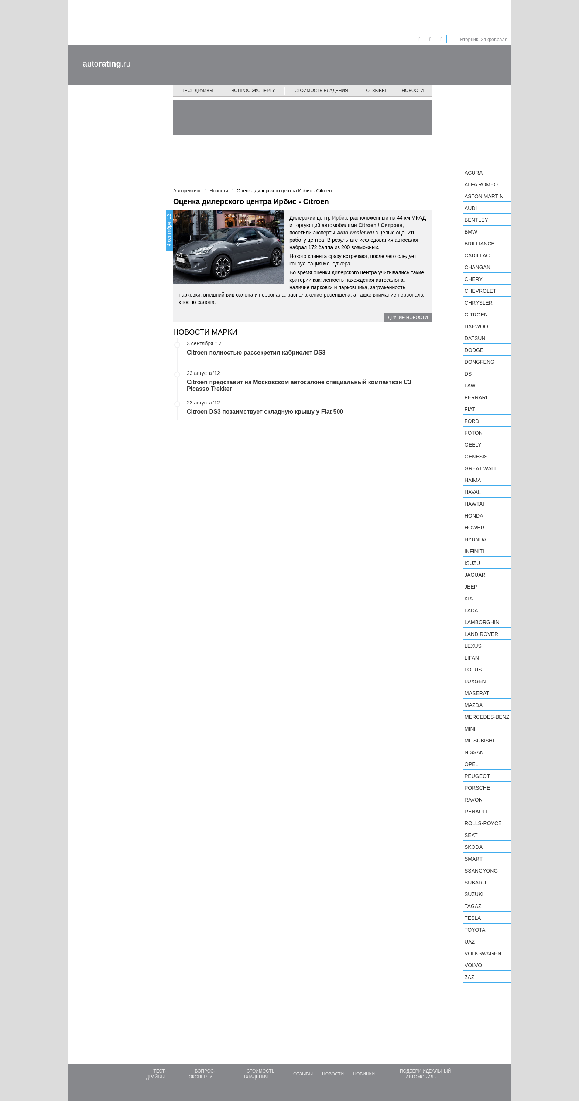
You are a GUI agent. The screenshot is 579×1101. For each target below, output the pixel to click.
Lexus (473, 646)
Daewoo (476, 326)
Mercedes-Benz (487, 717)
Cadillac (477, 255)
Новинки (364, 1074)
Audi (471, 208)
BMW (471, 232)
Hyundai (476, 539)
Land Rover (481, 634)
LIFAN (472, 658)
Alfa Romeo (481, 184)
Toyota (475, 930)
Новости (413, 90)
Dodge (474, 350)
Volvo (473, 965)
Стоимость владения (321, 90)
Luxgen (475, 681)
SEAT (471, 835)
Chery (474, 279)
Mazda (474, 705)
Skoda (474, 847)
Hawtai (474, 504)
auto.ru (107, 63)
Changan (477, 267)
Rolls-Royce (483, 823)
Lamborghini (483, 622)
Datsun (475, 338)
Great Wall (481, 468)
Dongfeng (479, 362)
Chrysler (479, 303)
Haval (473, 492)
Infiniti (474, 551)
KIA (469, 599)
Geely (473, 445)
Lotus (473, 670)
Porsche (477, 788)
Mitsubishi (479, 740)
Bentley (476, 220)
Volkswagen (483, 953)
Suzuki (474, 894)
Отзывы (376, 90)
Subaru (475, 882)
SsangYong (481, 871)
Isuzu (472, 563)
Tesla (473, 918)
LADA (471, 610)
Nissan (474, 752)
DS (468, 374)
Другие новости (408, 317)
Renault (476, 811)
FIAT (470, 409)
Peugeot (477, 776)
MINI (470, 729)
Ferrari (476, 397)
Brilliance (480, 244)
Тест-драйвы (197, 90)
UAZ (470, 942)
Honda (474, 516)
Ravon (474, 800)
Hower (474, 528)
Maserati (478, 693)
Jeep (471, 587)
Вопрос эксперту (253, 90)
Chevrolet (480, 291)
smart (474, 859)
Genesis (476, 457)
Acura (474, 173)
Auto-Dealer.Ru (355, 233)
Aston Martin (484, 196)
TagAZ (473, 906)
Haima (473, 480)
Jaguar (475, 575)
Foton (474, 433)
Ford (472, 421)
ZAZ (469, 977)
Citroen (476, 315)
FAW (470, 386)
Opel (471, 764)
